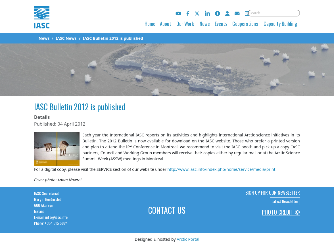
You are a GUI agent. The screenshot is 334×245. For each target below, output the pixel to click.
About (165, 23)
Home (150, 23)
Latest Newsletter (285, 201)
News (205, 23)
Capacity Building (280, 23)
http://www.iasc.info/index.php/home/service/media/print (221, 169)
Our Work (185, 23)
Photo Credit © (281, 212)
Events (221, 23)
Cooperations (245, 23)
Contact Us (166, 210)
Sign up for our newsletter (272, 192)
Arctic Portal (188, 239)
